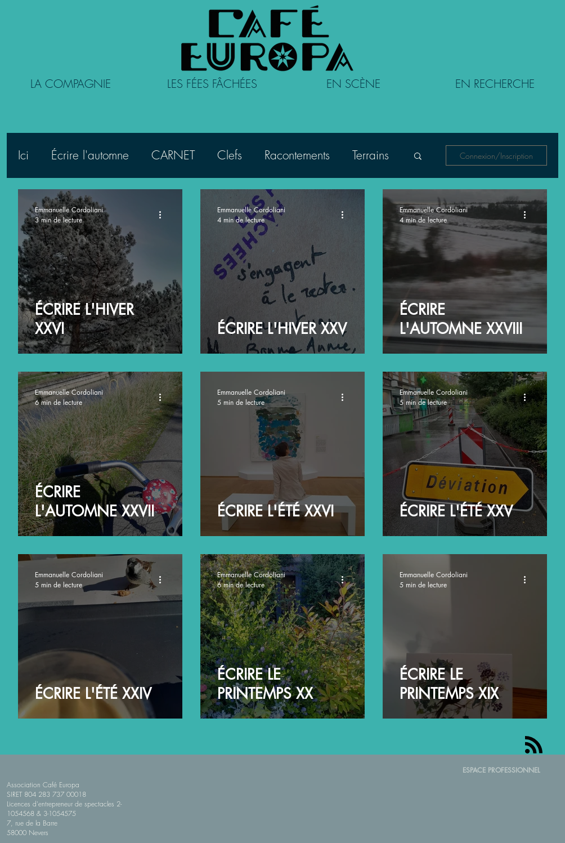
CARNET (173, 155)
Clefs (229, 155)
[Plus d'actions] (164, 214)
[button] (417, 157)
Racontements (297, 155)
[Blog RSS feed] (533, 745)
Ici (23, 155)
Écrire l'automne (90, 155)
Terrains (370, 155)
